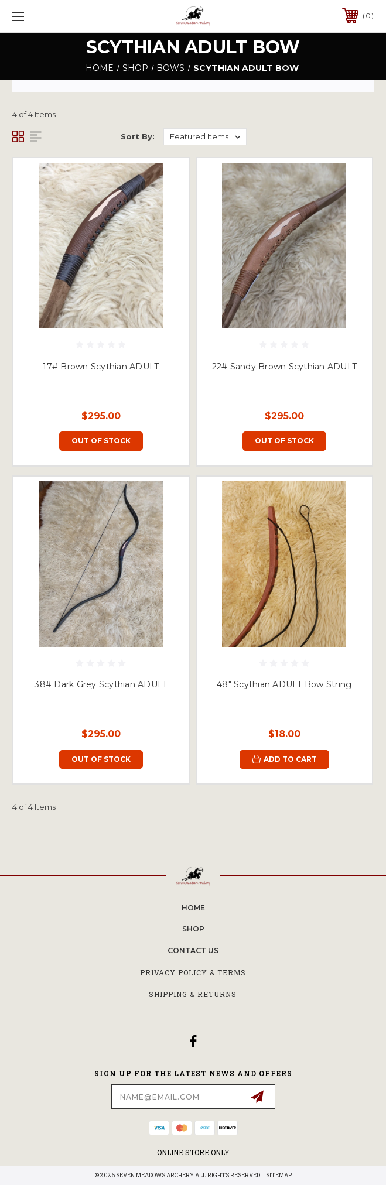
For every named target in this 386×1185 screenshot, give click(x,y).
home (193, 907)
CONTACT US (193, 950)
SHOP (193, 928)
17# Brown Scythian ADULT (101, 366)
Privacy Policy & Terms (193, 972)
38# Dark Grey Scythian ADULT (101, 684)
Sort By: (138, 136)
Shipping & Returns (193, 994)
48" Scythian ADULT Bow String (284, 684)
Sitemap (279, 1175)
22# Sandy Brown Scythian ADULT (284, 366)
